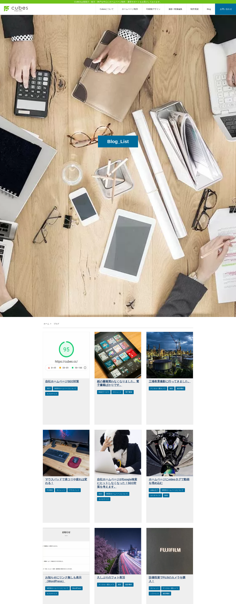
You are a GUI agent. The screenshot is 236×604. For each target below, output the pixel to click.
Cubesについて (107, 9)
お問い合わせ (226, 9)
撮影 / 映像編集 (175, 9)
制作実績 (195, 9)
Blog (209, 9)
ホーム (46, 324)
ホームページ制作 (130, 9)
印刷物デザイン (153, 9)
